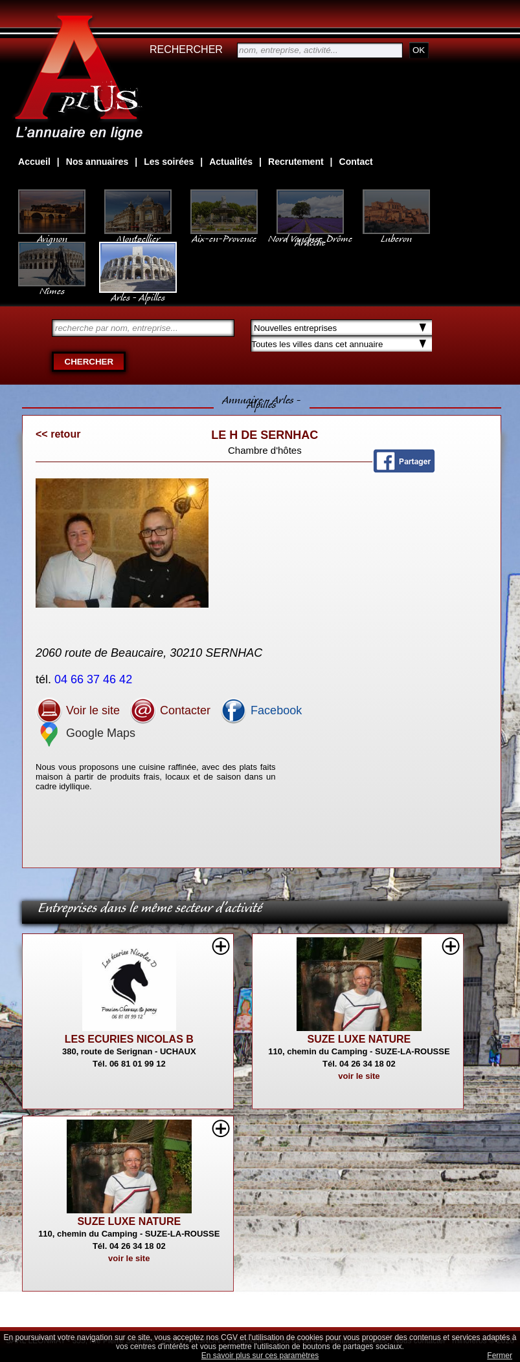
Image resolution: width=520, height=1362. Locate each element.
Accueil (34, 161)
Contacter (170, 710)
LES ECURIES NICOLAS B (129, 1039)
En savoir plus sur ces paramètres (260, 1355)
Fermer (499, 1355)
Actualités (231, 161)
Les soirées (169, 161)
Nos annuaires (97, 161)
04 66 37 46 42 (94, 679)
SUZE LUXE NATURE (359, 1039)
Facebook (261, 710)
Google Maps (85, 733)
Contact (356, 161)
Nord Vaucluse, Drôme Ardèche (310, 234)
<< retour (58, 434)
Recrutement (296, 161)
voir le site (358, 1076)
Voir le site (78, 710)
